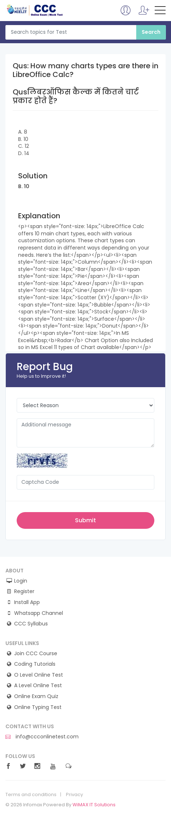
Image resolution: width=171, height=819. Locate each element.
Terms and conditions (31, 794)
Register (24, 591)
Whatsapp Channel (38, 613)
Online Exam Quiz (36, 696)
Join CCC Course (35, 653)
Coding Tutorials (34, 664)
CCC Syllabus (31, 623)
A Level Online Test (38, 685)
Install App (27, 602)
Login (20, 580)
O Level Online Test (38, 675)
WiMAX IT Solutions (94, 804)
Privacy (74, 794)
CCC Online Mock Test (34, 10)
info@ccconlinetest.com (42, 736)
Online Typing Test (38, 707)
